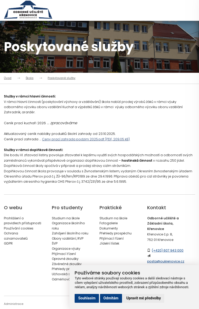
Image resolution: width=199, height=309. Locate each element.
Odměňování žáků (67, 279)
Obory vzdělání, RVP (67, 238)
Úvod (7, 78)
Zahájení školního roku (70, 233)
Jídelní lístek (109, 243)
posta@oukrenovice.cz (165, 261)
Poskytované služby (61, 78)
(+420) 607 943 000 (167, 250)
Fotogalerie (109, 223)
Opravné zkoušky (65, 259)
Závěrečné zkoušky (67, 264)
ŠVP (55, 243)
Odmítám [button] (110, 298)
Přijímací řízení (64, 254)
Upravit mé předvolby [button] (143, 298)
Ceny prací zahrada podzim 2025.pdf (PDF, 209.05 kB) (86, 139)
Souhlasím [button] (87, 298)
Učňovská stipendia (67, 274)
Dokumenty (109, 228)
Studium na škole (66, 218)
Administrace (13, 304)
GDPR (8, 243)
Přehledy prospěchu (68, 269)
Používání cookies (18, 228)
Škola (29, 78)
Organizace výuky (66, 248)
